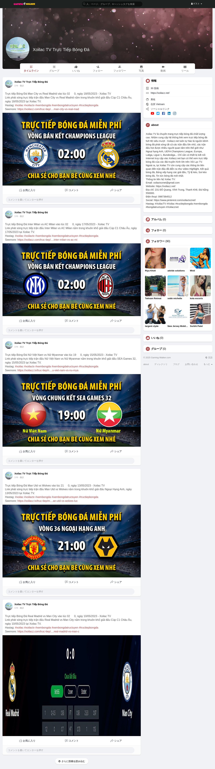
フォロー (156, 230)
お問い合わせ (191, 364)
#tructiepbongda (88, 105)
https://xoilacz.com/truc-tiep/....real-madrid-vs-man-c (48, 631)
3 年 (16, 86)
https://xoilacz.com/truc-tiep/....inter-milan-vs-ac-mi (47, 239)
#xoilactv (29, 105)
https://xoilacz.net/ (160, 93)
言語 (208, 357)
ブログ (176, 364)
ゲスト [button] (196, 3)
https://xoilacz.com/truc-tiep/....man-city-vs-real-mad (48, 109)
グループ (156, 349)
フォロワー (158, 241)
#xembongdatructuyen (65, 105)
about (146, 364)
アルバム (156, 219)
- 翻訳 (21, 86)
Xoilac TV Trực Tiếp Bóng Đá (61, 49)
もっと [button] (208, 364)
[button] (112, 4)
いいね (155, 338)
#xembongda (43, 105)
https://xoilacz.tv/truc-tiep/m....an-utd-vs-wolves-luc (47, 500)
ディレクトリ (160, 364)
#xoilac (19, 105)
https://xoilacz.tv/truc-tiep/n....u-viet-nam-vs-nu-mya (47, 370)
